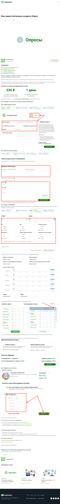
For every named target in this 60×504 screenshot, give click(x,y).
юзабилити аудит (13, 497)
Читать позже (53, 60)
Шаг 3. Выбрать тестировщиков (7, 72)
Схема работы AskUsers (26, 480)
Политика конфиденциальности (31, 498)
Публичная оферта (41, 498)
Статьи (35, 495)
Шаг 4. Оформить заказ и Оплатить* (8, 73)
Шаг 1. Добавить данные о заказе (7, 69)
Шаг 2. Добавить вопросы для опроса (8, 70)
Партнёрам (42, 495)
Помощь (31, 495)
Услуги (28, 495)
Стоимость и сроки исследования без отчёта (9, 67)
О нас (38, 495)
